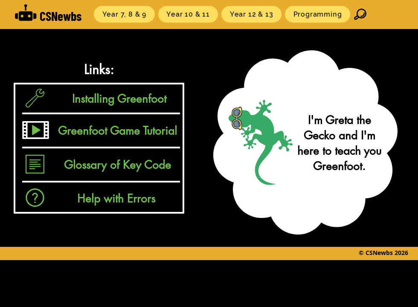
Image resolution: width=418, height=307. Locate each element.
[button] (124, 14)
